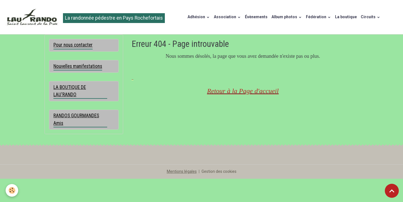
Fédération (316, 17)
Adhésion (197, 17)
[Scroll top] (392, 191)
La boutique (346, 17)
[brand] (84, 17)
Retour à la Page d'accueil (243, 91)
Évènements (256, 17)
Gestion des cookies (219, 171)
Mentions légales (182, 171)
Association (225, 17)
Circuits (368, 17)
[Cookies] (12, 190)
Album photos (284, 17)
